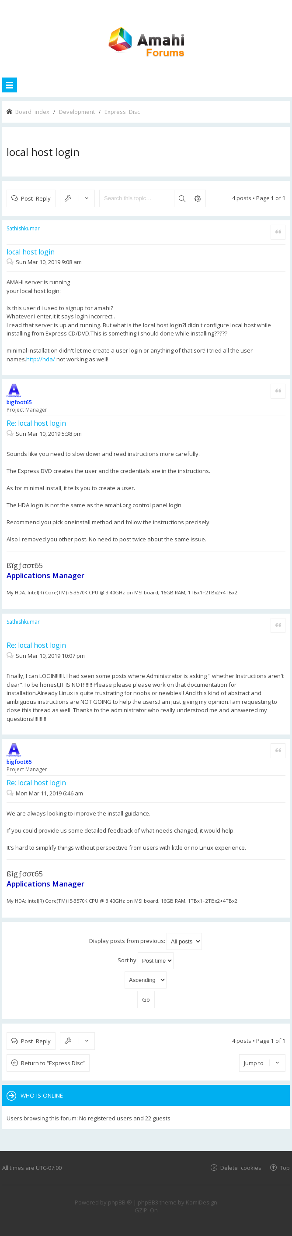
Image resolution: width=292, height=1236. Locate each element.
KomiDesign (201, 1202)
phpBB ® (120, 1202)
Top (285, 1167)
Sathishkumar (23, 228)
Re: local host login (36, 423)
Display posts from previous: (145, 941)
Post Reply (36, 198)
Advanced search (197, 198)
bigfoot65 (19, 402)
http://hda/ (40, 359)
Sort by (146, 960)
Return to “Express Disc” (53, 1063)
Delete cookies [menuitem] (240, 1167)
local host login (43, 152)
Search (182, 198)
